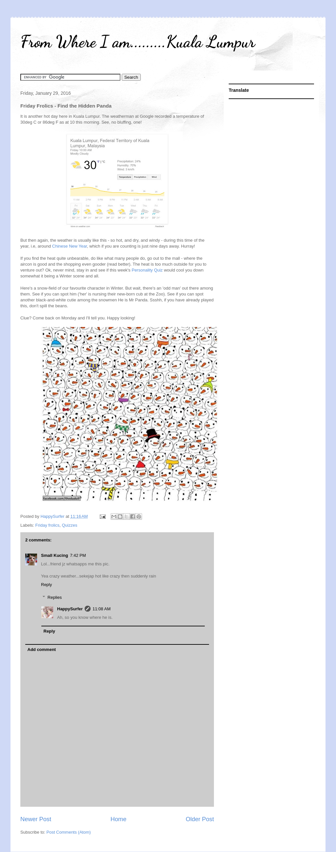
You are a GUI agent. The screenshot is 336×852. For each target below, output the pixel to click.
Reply (46, 584)
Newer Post (35, 819)
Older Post (200, 819)
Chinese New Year (69, 246)
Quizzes (69, 525)
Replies (55, 597)
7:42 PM (78, 555)
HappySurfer (70, 608)
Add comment (42, 649)
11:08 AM (102, 608)
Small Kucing (54, 555)
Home (119, 819)
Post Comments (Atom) (69, 832)
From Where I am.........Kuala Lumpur (137, 41)
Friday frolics (47, 525)
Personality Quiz (148, 270)
